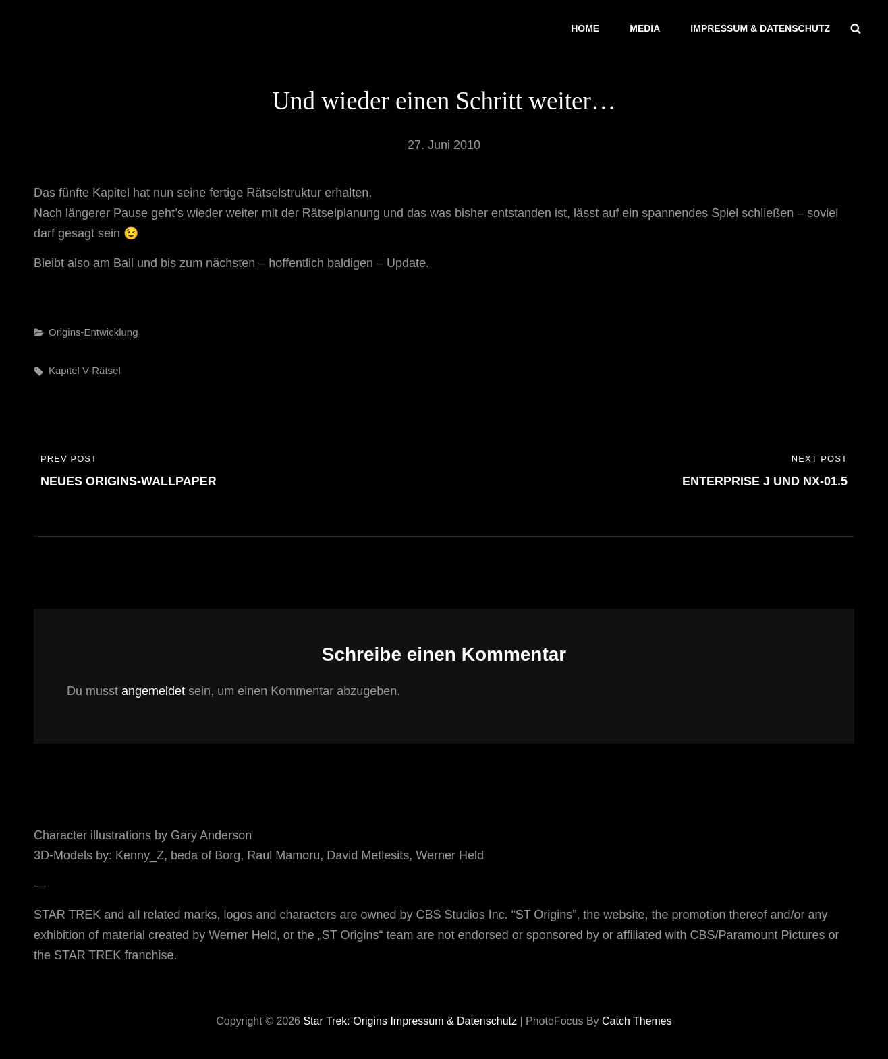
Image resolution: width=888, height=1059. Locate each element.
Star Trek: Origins (345, 1021)
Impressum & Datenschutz (760, 28)
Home (585, 28)
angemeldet (153, 691)
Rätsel (106, 370)
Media (645, 28)
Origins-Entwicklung (93, 332)
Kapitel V (69, 370)
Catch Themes (637, 1021)
